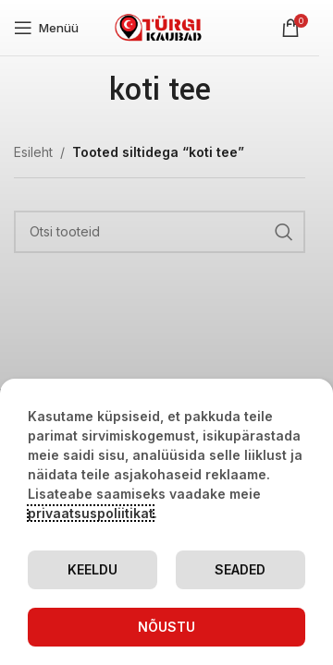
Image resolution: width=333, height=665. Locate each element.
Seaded (240, 569)
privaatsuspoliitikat (91, 513)
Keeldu (92, 569)
